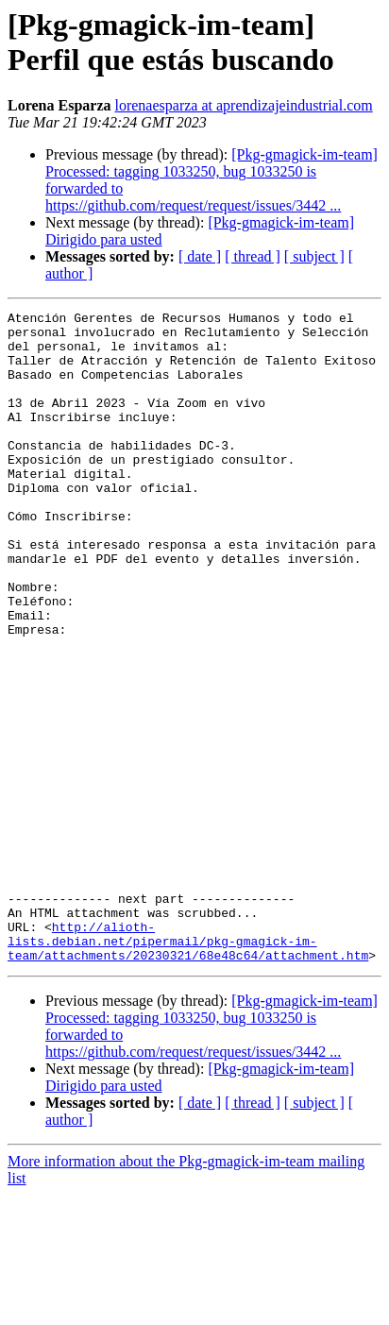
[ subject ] (314, 256)
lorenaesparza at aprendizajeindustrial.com (243, 105)
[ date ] (199, 256)
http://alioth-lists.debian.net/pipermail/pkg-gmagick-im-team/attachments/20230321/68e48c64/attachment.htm (188, 1068)
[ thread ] (252, 256)
